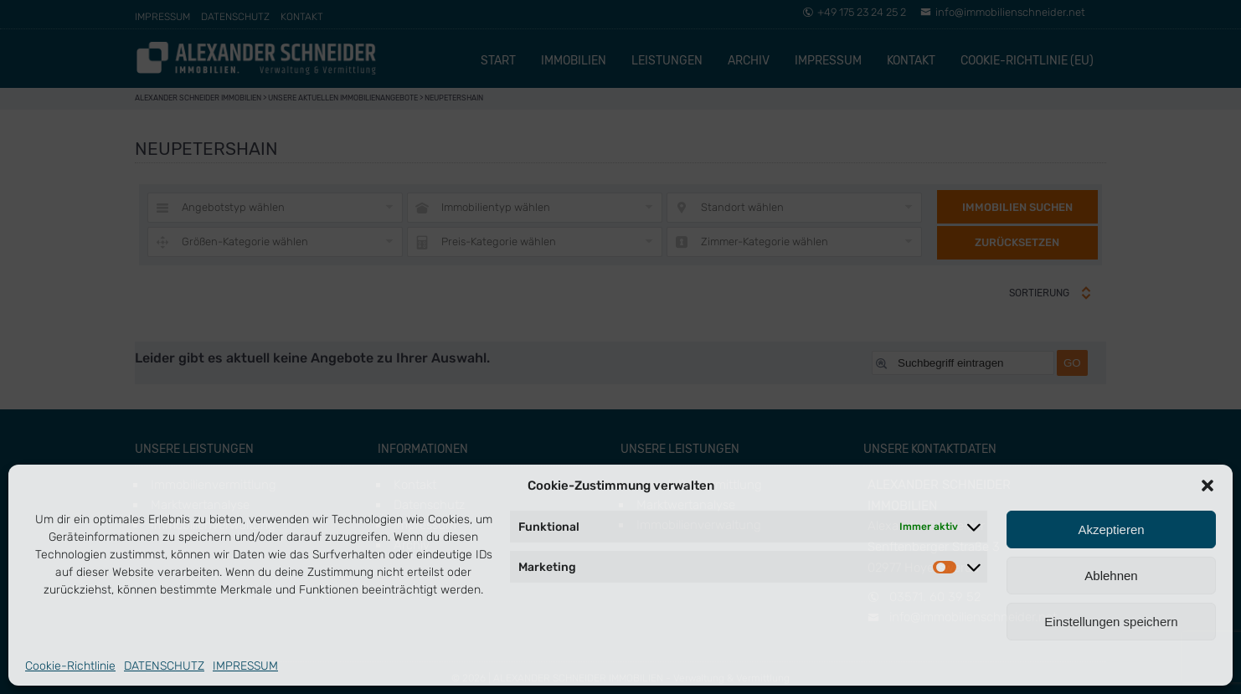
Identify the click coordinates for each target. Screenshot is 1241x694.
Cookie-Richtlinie (70, 666)
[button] (1207, 485)
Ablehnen (1110, 575)
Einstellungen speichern (1110, 621)
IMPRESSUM (245, 666)
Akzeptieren (1111, 529)
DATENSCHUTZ (164, 666)
